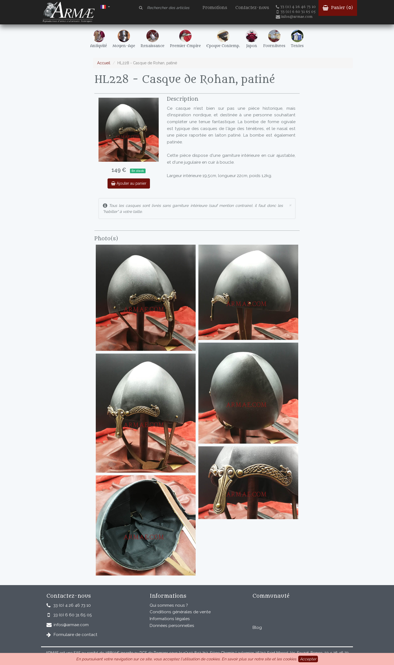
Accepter (308, 659)
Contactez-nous (252, 7)
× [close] (290, 205)
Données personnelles (172, 625)
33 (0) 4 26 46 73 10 (296, 7)
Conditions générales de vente (180, 611)
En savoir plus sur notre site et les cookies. (259, 659)
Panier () (338, 7)
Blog (257, 627)
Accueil (103, 63)
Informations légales (170, 618)
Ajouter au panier (128, 183)
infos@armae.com (294, 17)
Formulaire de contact (75, 634)
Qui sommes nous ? (169, 605)
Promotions (214, 7)
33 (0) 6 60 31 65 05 (296, 12)
